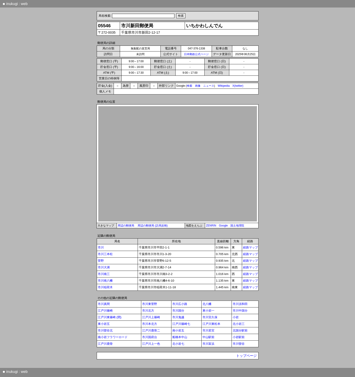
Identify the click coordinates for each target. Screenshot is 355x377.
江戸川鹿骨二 (151, 330)
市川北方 (148, 310)
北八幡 (207, 304)
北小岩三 (239, 324)
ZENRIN (211, 225)
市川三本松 (105, 254)
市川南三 (104, 274)
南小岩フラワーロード (113, 337)
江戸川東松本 (211, 324)
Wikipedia (224, 85)
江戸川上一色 (151, 343)
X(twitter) (237, 85)
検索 (189, 85)
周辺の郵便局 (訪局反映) (153, 225)
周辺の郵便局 (126, 225)
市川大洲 (104, 267)
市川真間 (104, 304)
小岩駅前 (239, 337)
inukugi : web (15, 3)
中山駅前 (208, 337)
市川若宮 (208, 330)
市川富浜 (208, 343)
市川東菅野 (149, 304)
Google (223, 225)
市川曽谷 (239, 343)
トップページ (246, 356)
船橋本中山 (179, 337)
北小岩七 (178, 343)
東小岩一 (208, 310)
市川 (101, 247)
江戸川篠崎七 (181, 324)
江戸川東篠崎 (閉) (110, 317)
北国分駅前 (240, 330)
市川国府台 (149, 337)
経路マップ (250, 247)
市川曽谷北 (105, 330)
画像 (197, 85)
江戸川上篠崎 (151, 317)
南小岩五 (178, 330)
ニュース (208, 85)
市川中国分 (240, 310)
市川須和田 (240, 304)
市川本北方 (149, 324)
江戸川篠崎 (105, 310)
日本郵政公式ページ (196, 54)
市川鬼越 (178, 317)
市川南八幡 (105, 280)
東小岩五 (104, 324)
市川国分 (178, 310)
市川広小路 (179, 304)
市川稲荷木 (105, 287)
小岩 (236, 317)
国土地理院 (237, 225)
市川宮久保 (210, 317)
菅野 (101, 260)
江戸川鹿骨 (105, 343)
